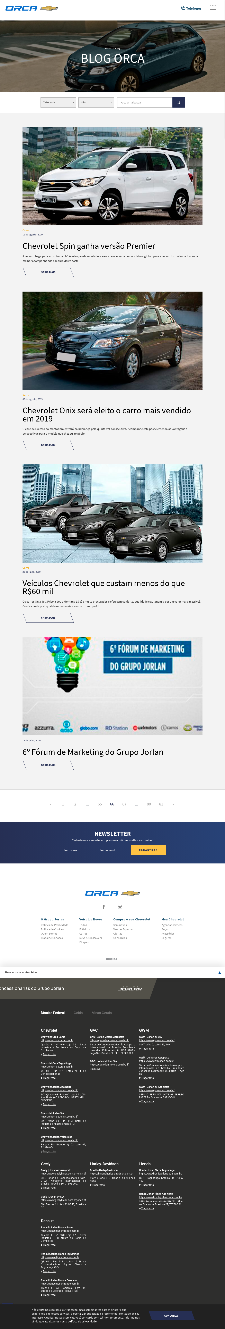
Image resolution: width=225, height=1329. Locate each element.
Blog (117, 48)
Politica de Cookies (52, 929)
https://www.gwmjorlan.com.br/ (156, 1040)
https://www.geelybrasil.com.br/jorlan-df (63, 1173)
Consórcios (120, 938)
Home (108, 48)
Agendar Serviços (172, 925)
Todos (83, 925)
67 (124, 803)
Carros (83, 933)
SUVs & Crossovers (90, 938)
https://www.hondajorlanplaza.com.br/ (160, 1173)
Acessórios (168, 933)
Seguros (166, 938)
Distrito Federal (53, 1013)
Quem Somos (49, 933)
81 (161, 803)
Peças (165, 929)
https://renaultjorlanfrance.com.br (60, 1230)
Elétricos (84, 929)
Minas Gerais (102, 1013)
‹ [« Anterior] (50, 803)
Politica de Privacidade (54, 925)
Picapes (84, 942)
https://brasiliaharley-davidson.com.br (111, 1173)
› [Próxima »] (173, 803)
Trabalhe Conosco (52, 938)
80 (149, 803)
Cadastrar (148, 850)
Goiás (78, 1013)
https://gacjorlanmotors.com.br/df (109, 1040)
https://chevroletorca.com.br (57, 1040)
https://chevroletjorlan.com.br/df (59, 1090)
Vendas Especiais (123, 929)
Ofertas (117, 933)
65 (100, 803)
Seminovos (120, 925)
